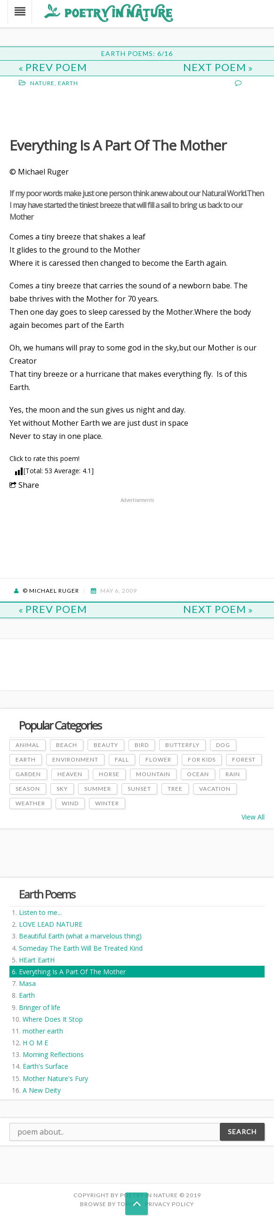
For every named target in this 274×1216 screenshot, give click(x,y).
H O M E (35, 1042)
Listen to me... (40, 912)
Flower (158, 759)
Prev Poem (53, 67)
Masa (27, 983)
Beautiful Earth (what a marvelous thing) (80, 935)
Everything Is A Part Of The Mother (72, 971)
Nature (42, 83)
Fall (122, 759)
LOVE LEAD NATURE (50, 924)
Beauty (106, 744)
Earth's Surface (45, 1066)
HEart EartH (37, 959)
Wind (70, 803)
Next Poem (218, 67)
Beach (66, 744)
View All (253, 816)
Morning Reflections (53, 1054)
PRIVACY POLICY (169, 1204)
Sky (62, 788)
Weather (30, 803)
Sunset (139, 788)
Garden (28, 774)
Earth (27, 995)
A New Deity (42, 1090)
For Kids (202, 759)
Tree (175, 788)
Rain (233, 774)
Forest (244, 759)
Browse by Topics (109, 1204)
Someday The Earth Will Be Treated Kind (81, 948)
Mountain (153, 774)
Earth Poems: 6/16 (137, 53)
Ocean (198, 774)
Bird (142, 744)
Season (28, 788)
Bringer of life (39, 1007)
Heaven (69, 774)
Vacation (215, 788)
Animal (28, 744)
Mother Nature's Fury (55, 1078)
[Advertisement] (84, 111)
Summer (97, 788)
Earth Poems (47, 894)
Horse (109, 774)
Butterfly (182, 744)
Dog (223, 744)
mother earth (43, 1030)
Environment (75, 759)
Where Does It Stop (53, 1019)
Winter (107, 803)
